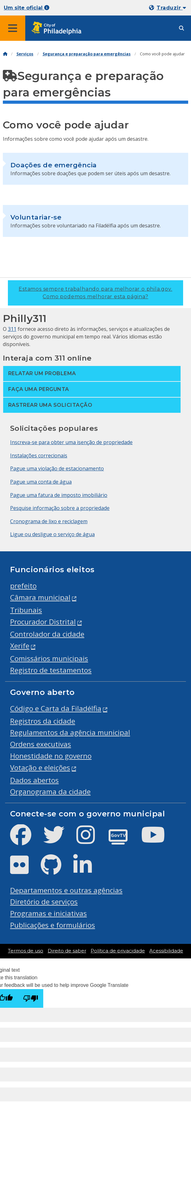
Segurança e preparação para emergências (87, 54)
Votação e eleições (40, 767)
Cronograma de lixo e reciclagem (48, 521)
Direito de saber (67, 951)
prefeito (23, 586)
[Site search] (181, 28)
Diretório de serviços (44, 902)
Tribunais (26, 610)
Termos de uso (25, 951)
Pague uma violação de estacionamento (57, 468)
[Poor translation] (30, 998)
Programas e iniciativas (48, 913)
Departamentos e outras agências (66, 890)
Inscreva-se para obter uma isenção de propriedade (71, 442)
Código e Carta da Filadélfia (55, 708)
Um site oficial (26, 8)
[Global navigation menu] (12, 28)
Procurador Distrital (43, 622)
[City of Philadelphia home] (58, 28)
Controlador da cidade (47, 634)
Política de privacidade (118, 951)
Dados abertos (34, 780)
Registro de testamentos (51, 670)
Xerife (19, 646)
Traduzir (171, 8)
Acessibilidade (166, 951)
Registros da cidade (42, 721)
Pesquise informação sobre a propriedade (60, 508)
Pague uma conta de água (41, 481)
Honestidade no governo (51, 756)
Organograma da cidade (50, 791)
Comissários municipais (49, 658)
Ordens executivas (40, 744)
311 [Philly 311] (12, 328)
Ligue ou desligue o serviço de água (52, 534)
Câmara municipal (40, 597)
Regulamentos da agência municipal (70, 732)
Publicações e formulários (52, 925)
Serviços (24, 54)
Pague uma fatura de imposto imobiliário (58, 495)
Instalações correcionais (38, 455)
